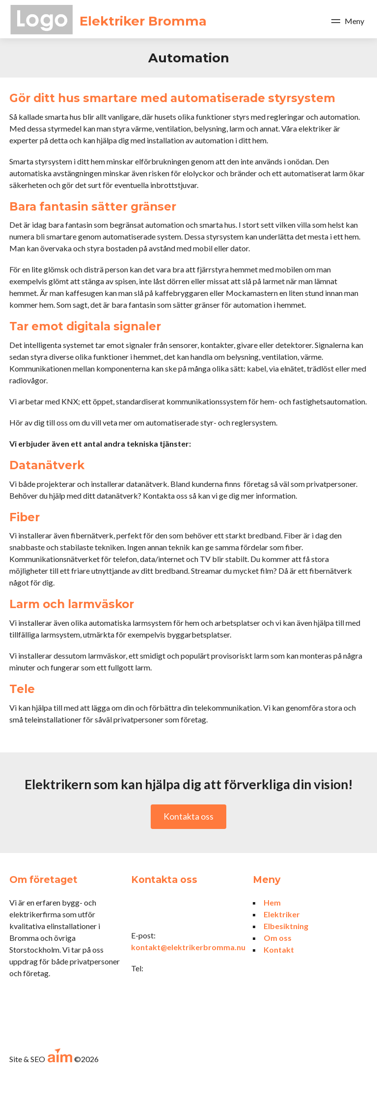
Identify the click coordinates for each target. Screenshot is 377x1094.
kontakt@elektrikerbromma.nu (188, 947)
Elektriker (282, 914)
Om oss (278, 937)
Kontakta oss (188, 816)
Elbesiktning (286, 926)
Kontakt (279, 949)
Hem (272, 902)
